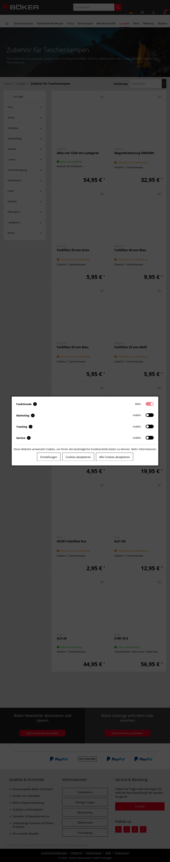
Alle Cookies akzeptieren (114, 457)
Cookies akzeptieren (78, 457)
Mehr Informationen (143, 449)
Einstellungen (48, 457)
